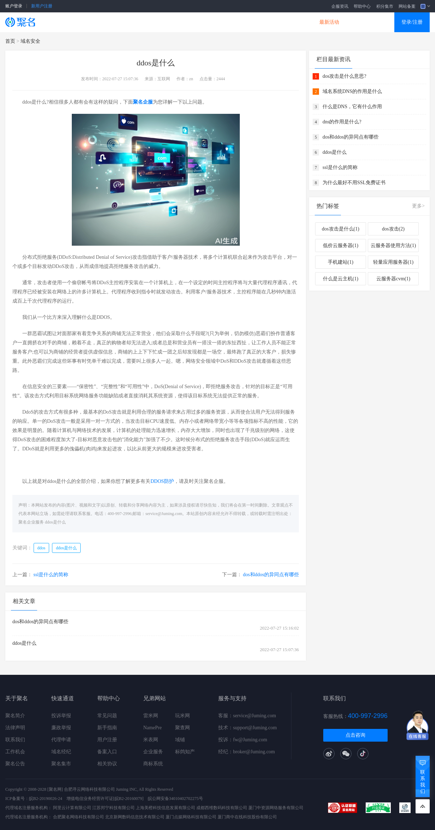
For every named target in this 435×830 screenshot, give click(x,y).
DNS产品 (288, 22)
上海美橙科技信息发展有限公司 (165, 807)
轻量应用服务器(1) (393, 262)
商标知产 (206, 22)
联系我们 (15, 739)
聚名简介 (15, 715)
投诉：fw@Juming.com (242, 739)
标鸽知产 (185, 751)
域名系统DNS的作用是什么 (352, 91)
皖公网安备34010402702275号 (175, 798)
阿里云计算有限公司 (72, 807)
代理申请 (61, 739)
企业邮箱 (247, 22)
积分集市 (384, 6)
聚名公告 (15, 763)
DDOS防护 (162, 481)
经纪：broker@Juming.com (246, 751)
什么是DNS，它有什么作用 (352, 106)
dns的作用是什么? (342, 121)
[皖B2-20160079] (128, 798)
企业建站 (165, 22)
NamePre (152, 727)
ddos (41, 547)
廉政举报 (61, 727)
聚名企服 (143, 102)
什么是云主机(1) (340, 278)
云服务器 (124, 22)
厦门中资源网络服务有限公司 (275, 807)
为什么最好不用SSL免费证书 (354, 182)
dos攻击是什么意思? (344, 76)
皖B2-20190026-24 (45, 798)
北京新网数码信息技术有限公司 (134, 816)
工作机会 (15, 751)
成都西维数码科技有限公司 (221, 807)
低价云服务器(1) (340, 245)
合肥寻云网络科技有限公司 (89, 789)
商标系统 (153, 763)
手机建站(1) (340, 262)
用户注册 (107, 739)
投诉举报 (61, 715)
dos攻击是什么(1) (340, 229)
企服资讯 (339, 6)
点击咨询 (355, 735)
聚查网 (182, 727)
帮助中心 (362, 6)
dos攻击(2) (393, 229)
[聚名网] (55, 789)
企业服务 (153, 751)
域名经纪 (61, 751)
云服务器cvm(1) (393, 278)
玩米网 (182, 715)
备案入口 (107, 751)
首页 (10, 41)
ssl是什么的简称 (51, 574)
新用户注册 (41, 6)
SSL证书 (84, 22)
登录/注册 (412, 22)
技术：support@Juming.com (247, 727)
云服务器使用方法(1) (393, 245)
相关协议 (107, 763)
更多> (418, 206)
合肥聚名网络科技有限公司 (78, 816)
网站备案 (407, 6)
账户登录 (13, 6)
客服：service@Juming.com (247, 715)
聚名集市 (61, 763)
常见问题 (107, 715)
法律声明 (15, 727)
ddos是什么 (55, 522)
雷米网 (150, 715)
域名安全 (30, 41)
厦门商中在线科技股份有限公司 (247, 816)
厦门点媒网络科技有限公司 (191, 816)
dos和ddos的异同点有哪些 (271, 574)
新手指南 (107, 727)
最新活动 (329, 22)
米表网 (150, 739)
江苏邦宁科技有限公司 (113, 807)
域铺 (180, 739)
